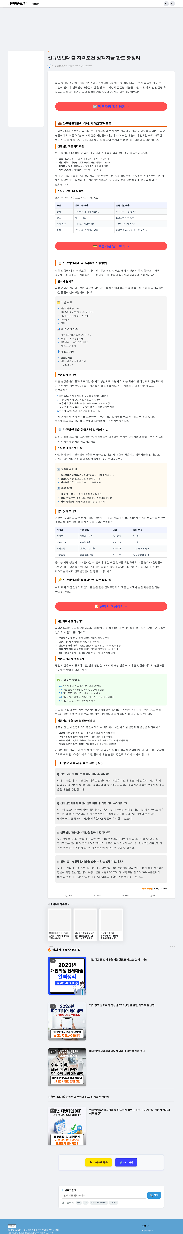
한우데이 (117, 1203)
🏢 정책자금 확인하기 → (111, 106)
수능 (79, 1203)
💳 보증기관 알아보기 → (111, 246)
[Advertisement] (82, 30)
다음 (51, 946)
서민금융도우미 (18, 3)
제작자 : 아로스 (147, 1231)
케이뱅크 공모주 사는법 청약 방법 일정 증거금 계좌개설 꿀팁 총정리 (84, 935)
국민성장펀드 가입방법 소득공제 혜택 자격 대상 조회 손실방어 (59, 935)
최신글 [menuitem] (35, 3)
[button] (166, 3)
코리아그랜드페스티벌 (101, 1203)
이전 (171, 946)
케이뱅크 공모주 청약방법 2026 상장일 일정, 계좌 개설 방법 (109, 935)
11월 (86, 1203)
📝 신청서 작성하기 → (111, 606)
